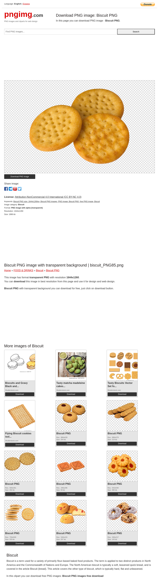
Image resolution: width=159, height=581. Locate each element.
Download (20, 394)
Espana (26, 4)
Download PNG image (20, 177)
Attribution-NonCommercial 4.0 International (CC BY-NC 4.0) (48, 197)
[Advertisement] (79, 58)
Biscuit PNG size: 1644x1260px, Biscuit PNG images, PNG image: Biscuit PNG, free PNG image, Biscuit (56, 201)
